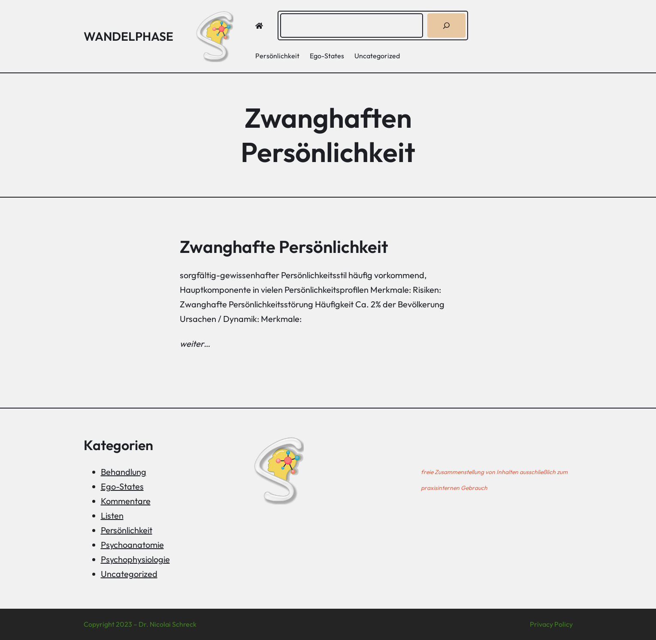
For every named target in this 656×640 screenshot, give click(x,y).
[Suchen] (446, 25)
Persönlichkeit (126, 530)
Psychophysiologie (135, 559)
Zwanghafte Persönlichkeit (284, 246)
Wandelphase (128, 36)
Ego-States (122, 486)
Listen (112, 515)
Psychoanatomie (132, 544)
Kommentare (126, 501)
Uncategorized (129, 573)
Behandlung (123, 471)
